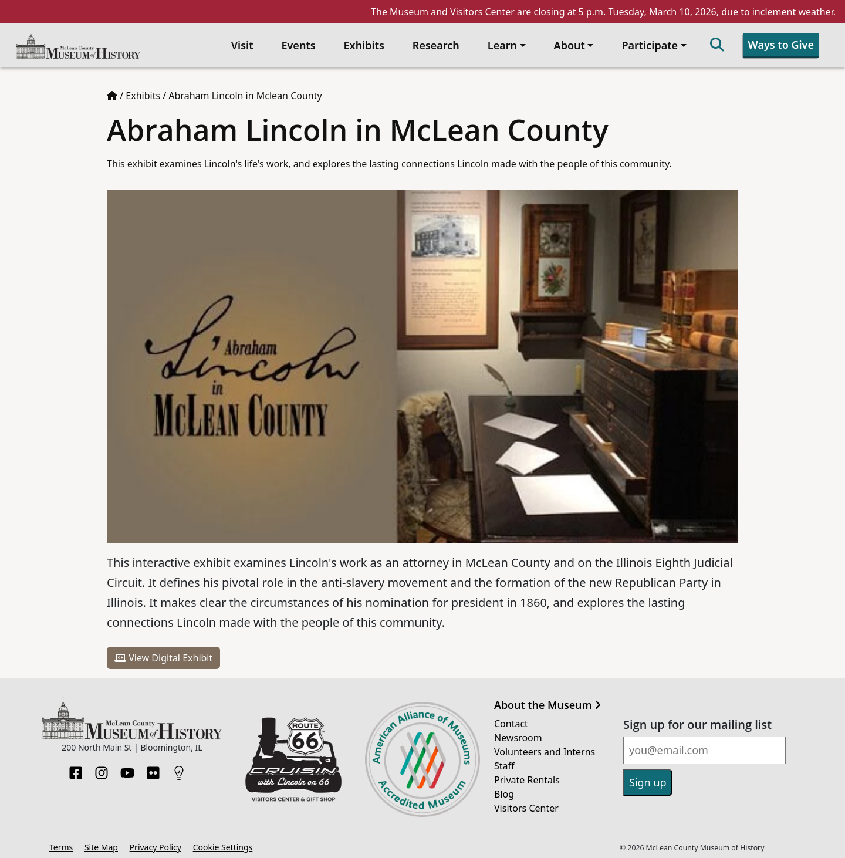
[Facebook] (76, 769)
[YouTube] (127, 769)
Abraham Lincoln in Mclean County (245, 95)
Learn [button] (502, 45)
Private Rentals (527, 779)
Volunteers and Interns (544, 751)
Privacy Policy (155, 847)
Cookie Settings (223, 847)
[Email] (704, 750)
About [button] (569, 45)
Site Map (101, 847)
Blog (504, 794)
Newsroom (518, 737)
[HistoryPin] (179, 769)
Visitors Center (526, 808)
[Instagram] (101, 769)
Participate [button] (649, 45)
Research (436, 45)
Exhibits (364, 45)
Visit (242, 45)
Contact (511, 723)
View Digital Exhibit (163, 657)
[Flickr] (153, 769)
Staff (504, 765)
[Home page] (112, 95)
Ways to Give (781, 45)
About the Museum (547, 705)
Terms (61, 847)
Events (298, 45)
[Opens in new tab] (293, 758)
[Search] (717, 45)
